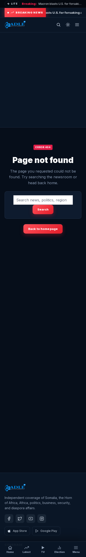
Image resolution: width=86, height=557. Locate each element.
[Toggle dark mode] (68, 24)
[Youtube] (30, 518)
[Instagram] (41, 518)
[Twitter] (20, 518)
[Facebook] (9, 518)
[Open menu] (77, 24)
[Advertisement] (43, 80)
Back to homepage (43, 229)
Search (43, 209)
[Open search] (58, 24)
